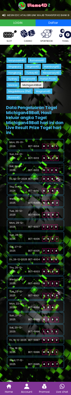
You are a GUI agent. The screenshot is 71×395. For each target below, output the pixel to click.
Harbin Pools (48, 79)
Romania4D (37, 60)
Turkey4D (32, 73)
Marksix (12, 85)
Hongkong (14, 73)
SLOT (9, 35)
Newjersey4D (51, 73)
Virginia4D (32, 66)
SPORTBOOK (46, 35)
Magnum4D (43, 91)
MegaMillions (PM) (19, 91)
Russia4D (14, 97)
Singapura (14, 66)
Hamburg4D (51, 66)
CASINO (27, 35)
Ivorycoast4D (16, 60)
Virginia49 (29, 79)
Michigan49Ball (32, 85)
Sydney (12, 79)
